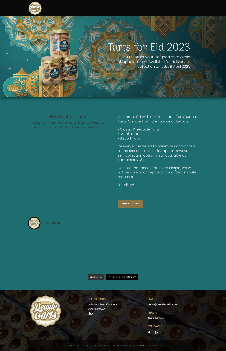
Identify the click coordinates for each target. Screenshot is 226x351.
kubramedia (153, 345)
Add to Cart (130, 203)
